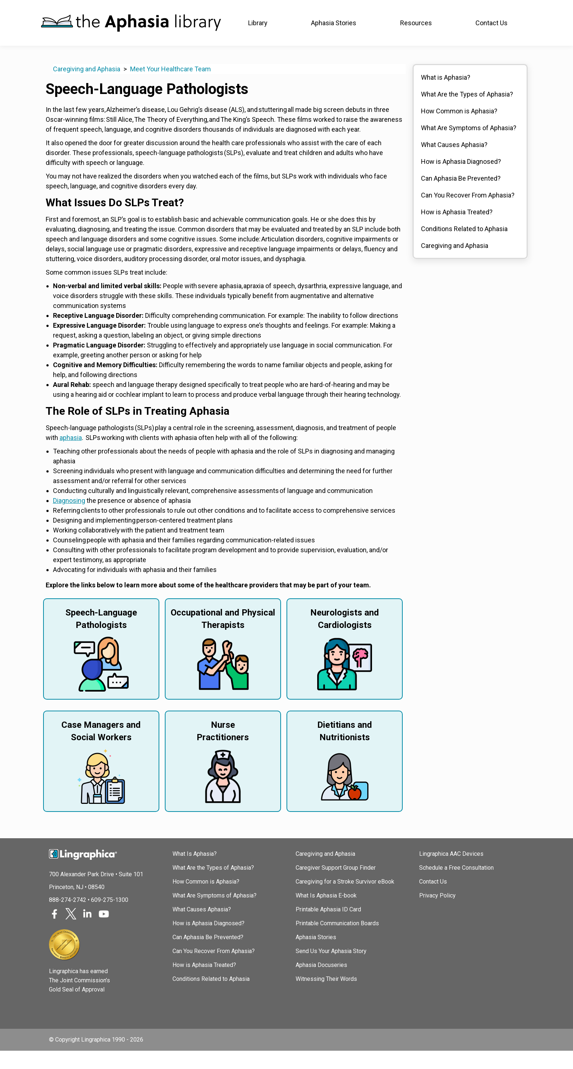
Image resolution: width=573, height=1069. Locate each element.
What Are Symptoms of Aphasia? (468, 146)
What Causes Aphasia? (454, 163)
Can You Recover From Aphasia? (468, 213)
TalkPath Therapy (219, 8)
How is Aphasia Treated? (457, 230)
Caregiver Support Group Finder (336, 885)
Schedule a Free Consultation (456, 885)
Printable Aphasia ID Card (328, 927)
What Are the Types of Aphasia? (467, 112)
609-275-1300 (109, 918)
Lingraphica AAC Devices (451, 872)
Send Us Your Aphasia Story (331, 969)
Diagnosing (69, 519)
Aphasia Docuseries (321, 983)
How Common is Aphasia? (459, 129)
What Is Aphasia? (194, 872)
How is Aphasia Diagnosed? (461, 180)
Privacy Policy (437, 913)
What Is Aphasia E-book (326, 913)
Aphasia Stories (316, 955)
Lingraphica (54, 8)
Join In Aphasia (106, 8)
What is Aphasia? (445, 95)
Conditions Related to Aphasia (464, 247)
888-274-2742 (67, 918)
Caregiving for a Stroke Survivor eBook (345, 899)
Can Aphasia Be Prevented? (461, 196)
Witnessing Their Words (326, 997)
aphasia (71, 456)
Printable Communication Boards (337, 941)
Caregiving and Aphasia (86, 87)
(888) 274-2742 (509, 9)
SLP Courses (162, 8)
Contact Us (433, 899)
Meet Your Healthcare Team (170, 87)
